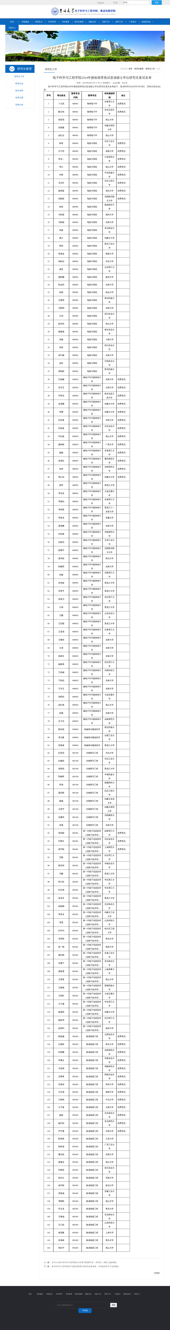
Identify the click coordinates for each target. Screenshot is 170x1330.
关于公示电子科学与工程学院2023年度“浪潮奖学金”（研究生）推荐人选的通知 (84, 1262)
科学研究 (52, 22)
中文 (115, 3)
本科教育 (65, 22)
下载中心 (12, 28)
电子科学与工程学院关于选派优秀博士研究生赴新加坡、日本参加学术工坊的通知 (85, 1266)
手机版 (85, 1310)
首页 (12, 22)
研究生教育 (79, 22)
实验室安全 (146, 22)
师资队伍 (38, 22)
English (100, 3)
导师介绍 (19, 105)
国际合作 (92, 22)
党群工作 (106, 22)
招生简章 (19, 91)
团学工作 (119, 22)
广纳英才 (132, 22)
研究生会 (19, 83)
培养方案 (19, 98)
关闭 (157, 1273)
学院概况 (25, 22)
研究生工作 (19, 76)
